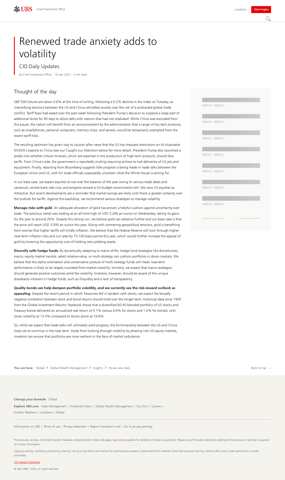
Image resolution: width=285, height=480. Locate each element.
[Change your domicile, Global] (53, 399)
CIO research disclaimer (27, 462)
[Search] (268, 19)
